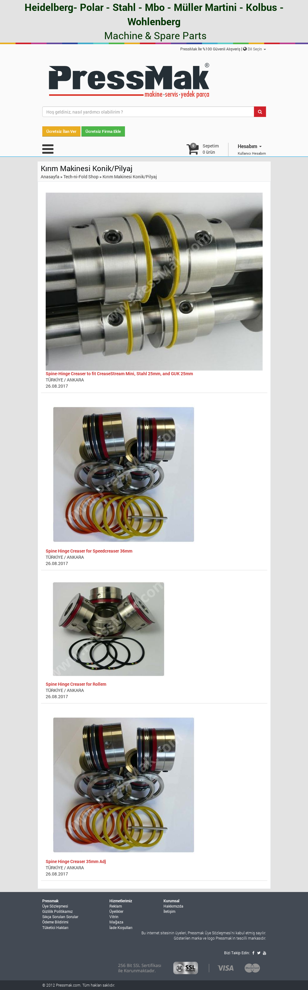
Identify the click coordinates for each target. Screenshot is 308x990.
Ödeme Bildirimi (55, 921)
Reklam (115, 906)
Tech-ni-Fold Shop (81, 177)
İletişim (169, 911)
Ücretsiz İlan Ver (61, 131)
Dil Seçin (257, 48)
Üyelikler (116, 911)
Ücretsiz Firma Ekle (103, 131)
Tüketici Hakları (55, 927)
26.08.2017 (57, 386)
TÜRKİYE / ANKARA (65, 380)
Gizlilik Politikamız (57, 911)
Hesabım (250, 146)
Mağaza (116, 921)
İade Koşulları (120, 927)
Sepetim (211, 149)
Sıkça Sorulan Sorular (60, 916)
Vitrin (113, 916)
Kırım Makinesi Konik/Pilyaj (130, 177)
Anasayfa (50, 177)
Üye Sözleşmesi (55, 906)
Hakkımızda (173, 906)
